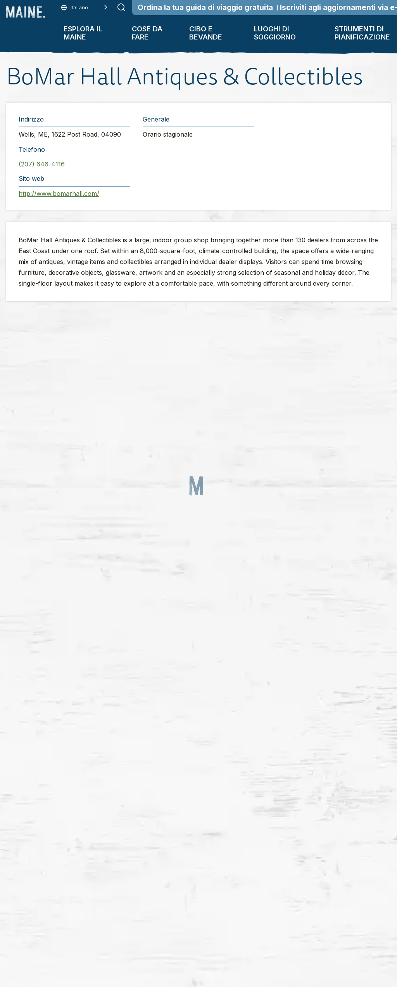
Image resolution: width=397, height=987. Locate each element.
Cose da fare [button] (147, 33)
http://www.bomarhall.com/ (59, 193)
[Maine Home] (25, 12)
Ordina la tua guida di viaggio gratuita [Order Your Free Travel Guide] (205, 7)
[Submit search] (121, 7)
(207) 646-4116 (42, 164)
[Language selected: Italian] (84, 7)
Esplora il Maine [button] (83, 33)
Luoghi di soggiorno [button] (275, 33)
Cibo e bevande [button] (205, 33)
